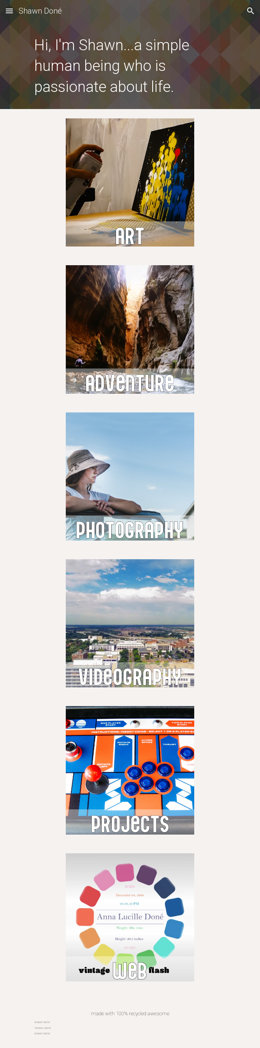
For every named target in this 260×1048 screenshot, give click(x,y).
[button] (9, 10)
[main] (129, 65)
